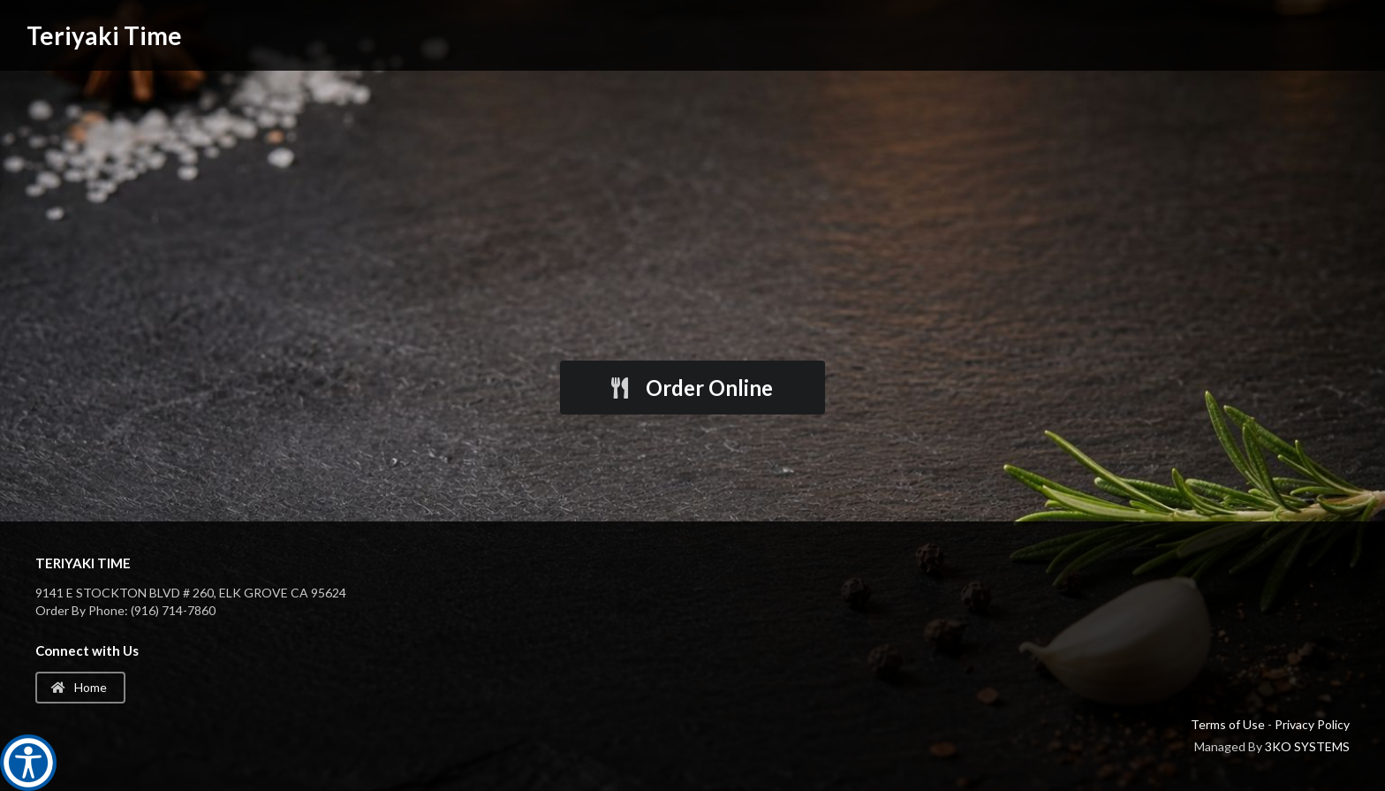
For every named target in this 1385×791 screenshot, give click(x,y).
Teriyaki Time (104, 35)
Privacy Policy (1312, 724)
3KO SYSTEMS (1307, 746)
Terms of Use (1228, 724)
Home (79, 687)
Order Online (691, 387)
